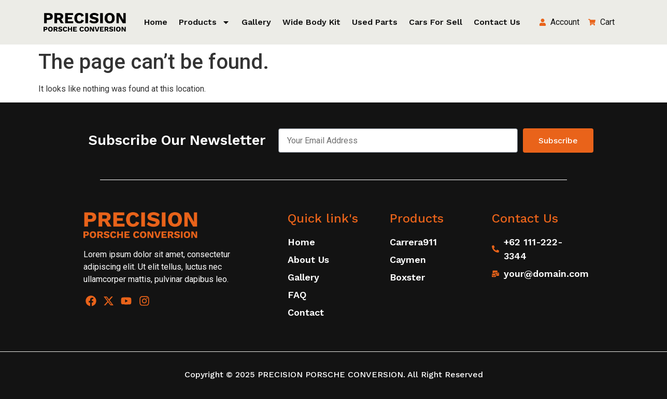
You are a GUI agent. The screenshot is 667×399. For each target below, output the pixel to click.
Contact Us (497, 22)
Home (155, 22)
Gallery (256, 22)
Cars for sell (435, 22)
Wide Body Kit (311, 22)
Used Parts (375, 22)
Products (204, 22)
